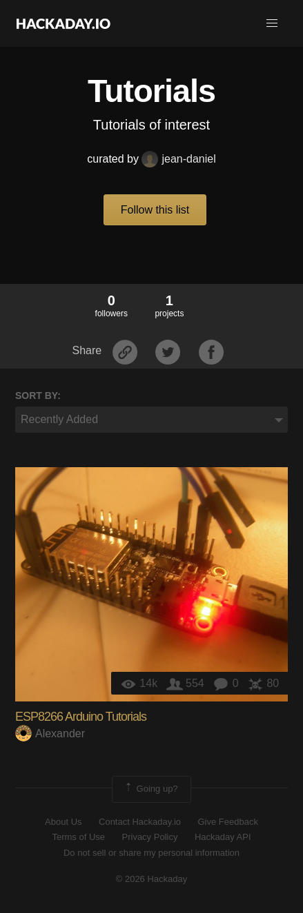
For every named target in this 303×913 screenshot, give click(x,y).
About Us (63, 822)
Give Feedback (227, 822)
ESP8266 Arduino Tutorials (80, 717)
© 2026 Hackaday (152, 879)
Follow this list (155, 210)
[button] (271, 23)
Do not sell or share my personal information (151, 853)
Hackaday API (223, 837)
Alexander (50, 733)
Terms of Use (78, 837)
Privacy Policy (150, 837)
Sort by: (38, 395)
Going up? (150, 789)
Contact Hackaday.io (140, 822)
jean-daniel (178, 159)
